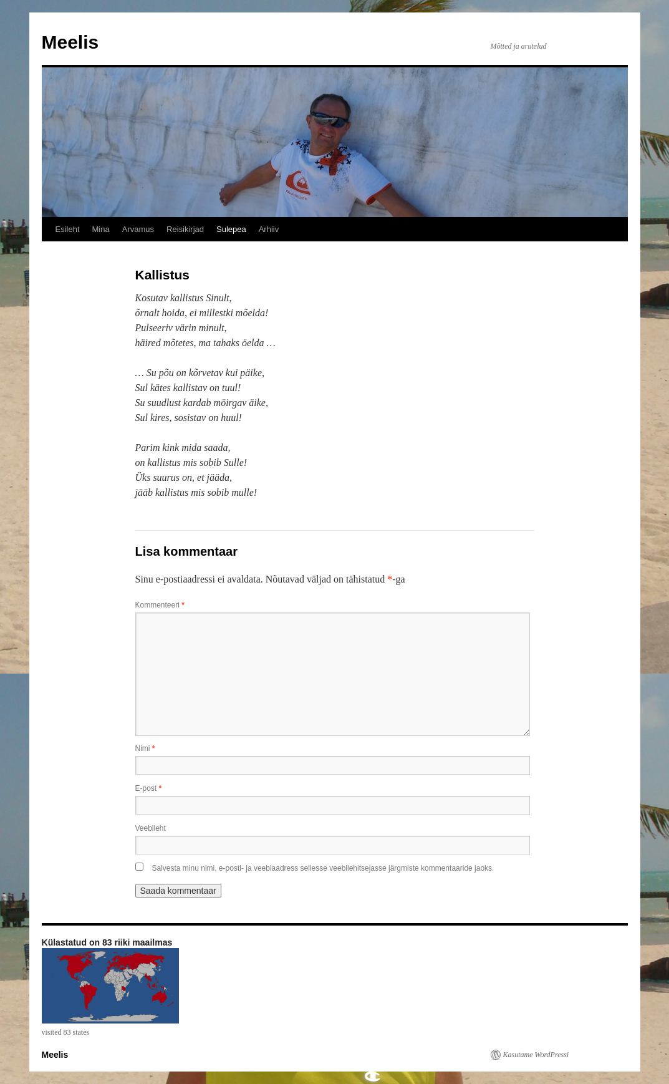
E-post (148, 788)
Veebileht (150, 828)
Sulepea (231, 229)
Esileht (67, 229)
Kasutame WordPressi (536, 1054)
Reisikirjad (185, 229)
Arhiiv (269, 229)
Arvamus (138, 229)
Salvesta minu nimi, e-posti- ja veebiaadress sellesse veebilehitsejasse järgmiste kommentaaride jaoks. (323, 868)
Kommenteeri (160, 605)
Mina (101, 229)
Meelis (70, 42)
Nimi (145, 748)
